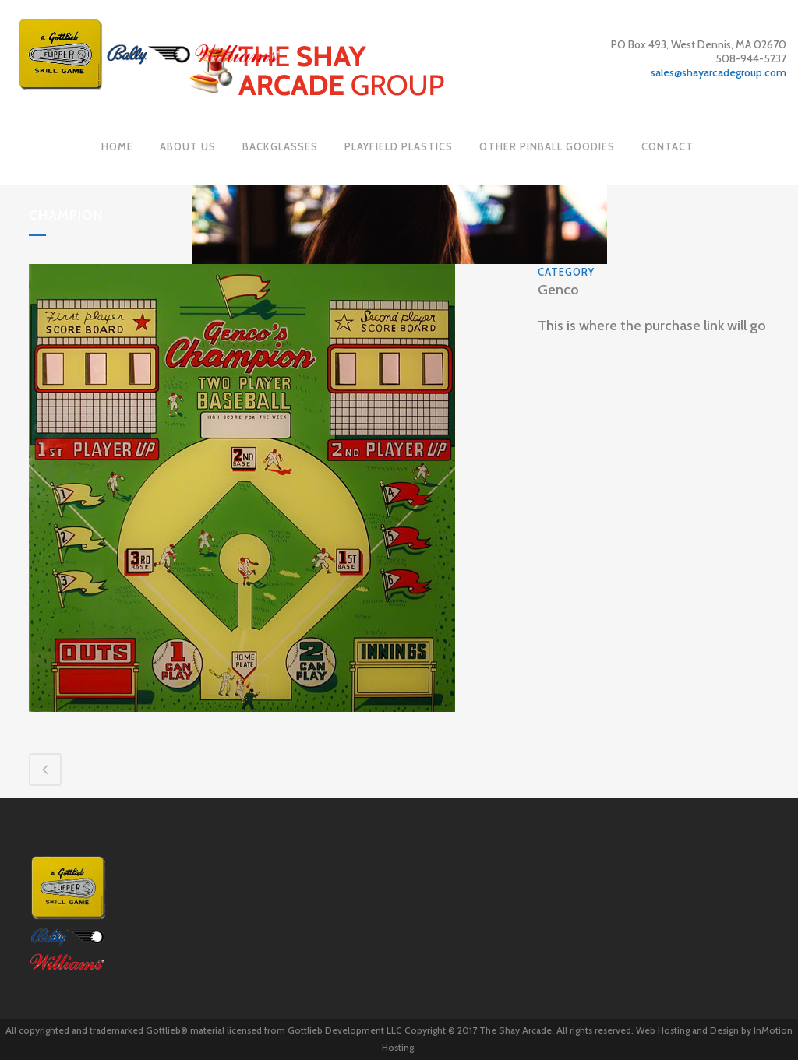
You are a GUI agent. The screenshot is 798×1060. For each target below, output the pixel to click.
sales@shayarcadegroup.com (718, 72)
